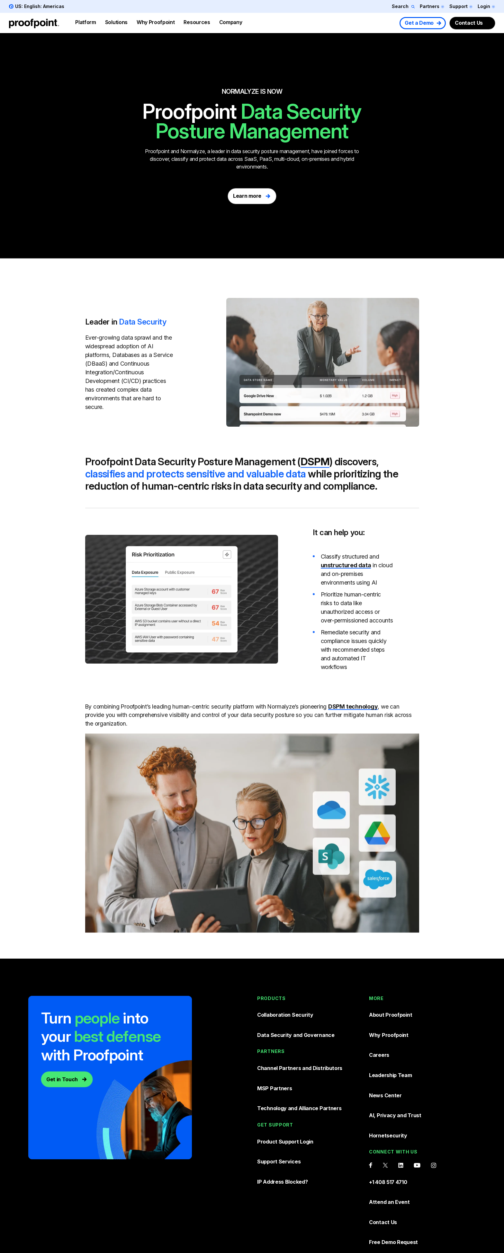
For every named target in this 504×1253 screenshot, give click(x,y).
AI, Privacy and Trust (396, 1072)
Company (230, 22)
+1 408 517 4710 (389, 1125)
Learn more (247, 190)
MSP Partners (275, 1059)
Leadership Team (391, 1045)
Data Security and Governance (297, 1019)
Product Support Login (286, 1098)
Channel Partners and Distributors (301, 1045)
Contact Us (469, 23)
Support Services (279, 1112)
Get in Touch (62, 1073)
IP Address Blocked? (283, 1125)
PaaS (265, 159)
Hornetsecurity (389, 1086)
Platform (85, 22)
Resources (197, 22)
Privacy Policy (400, 1228)
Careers (379, 1032)
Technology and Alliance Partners (301, 1072)
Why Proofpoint (156, 22)
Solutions (116, 22)
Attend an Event (390, 1139)
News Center (386, 1059)
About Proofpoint (391, 1005)
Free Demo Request (394, 1165)
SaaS (250, 159)
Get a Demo (419, 23)
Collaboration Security (286, 1005)
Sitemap (435, 1228)
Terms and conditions (349, 1228)
